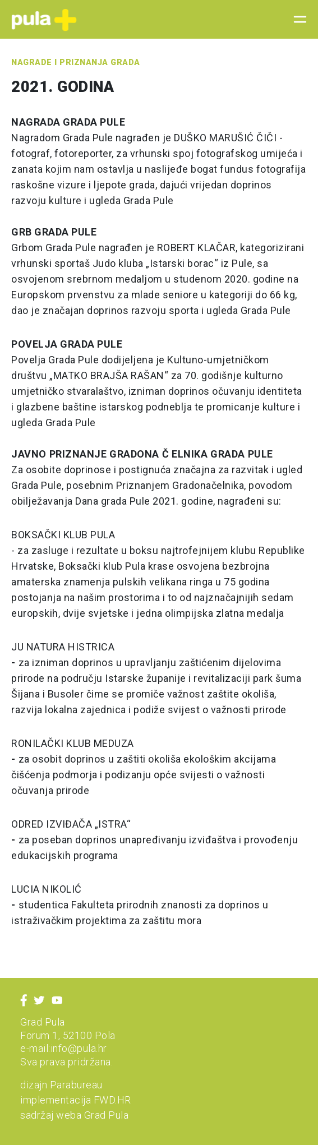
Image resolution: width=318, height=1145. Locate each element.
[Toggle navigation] (297, 19)
